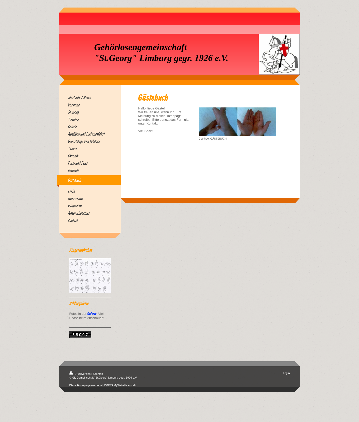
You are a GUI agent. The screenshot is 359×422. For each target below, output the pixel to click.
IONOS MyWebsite (115, 385)
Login (286, 373)
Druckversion (80, 373)
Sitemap (98, 373)
